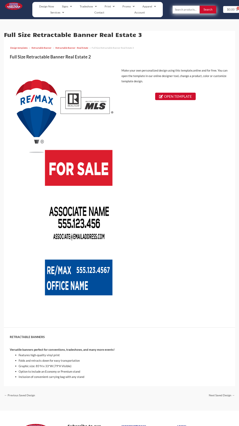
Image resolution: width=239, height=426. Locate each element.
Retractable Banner (42, 48)
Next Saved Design (221, 395)
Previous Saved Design (20, 395)
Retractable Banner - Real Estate (71, 48)
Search (208, 10)
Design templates (19, 48)
